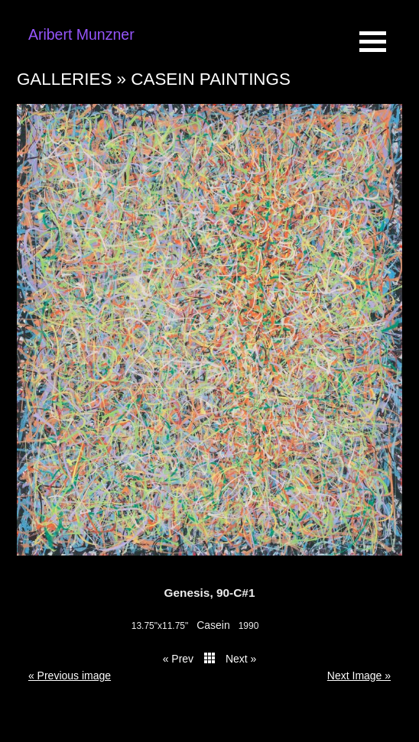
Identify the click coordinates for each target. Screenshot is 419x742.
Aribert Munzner (81, 34)
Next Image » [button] (359, 675)
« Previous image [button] (69, 675)
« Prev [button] (178, 659)
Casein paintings (211, 79)
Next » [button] (241, 659)
